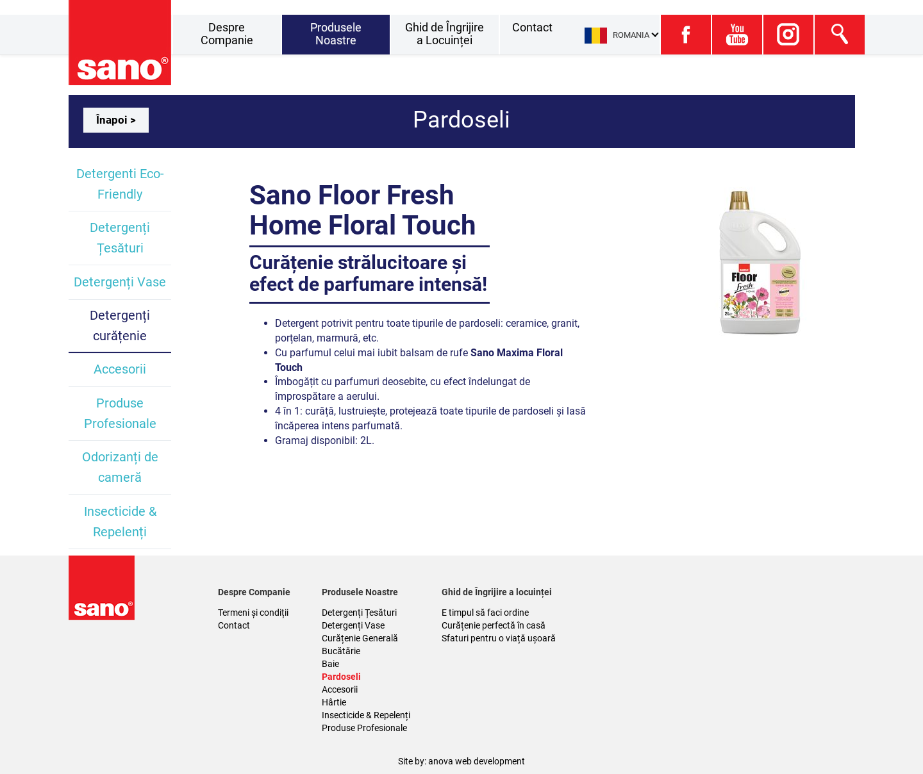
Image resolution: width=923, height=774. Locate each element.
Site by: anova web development (461, 761)
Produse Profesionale (364, 728)
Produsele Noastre (336, 34)
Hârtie (334, 702)
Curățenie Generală (360, 638)
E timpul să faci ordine (485, 612)
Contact (532, 27)
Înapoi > (116, 119)
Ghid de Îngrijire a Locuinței (444, 34)
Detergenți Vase (120, 282)
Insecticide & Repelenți (366, 715)
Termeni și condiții (253, 612)
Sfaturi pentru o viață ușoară (499, 638)
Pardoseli (341, 676)
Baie (330, 664)
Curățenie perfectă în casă (493, 625)
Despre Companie (227, 34)
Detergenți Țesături (359, 612)
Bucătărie (341, 651)
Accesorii (120, 369)
